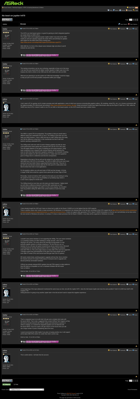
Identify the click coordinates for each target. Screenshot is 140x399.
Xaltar (6, 29)
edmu (5, 99)
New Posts (132, 7)
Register (130, 10)
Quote (130, 28)
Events (122, 10)
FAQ (111, 10)
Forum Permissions (133, 389)
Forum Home (7, 7)
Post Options (112, 28)
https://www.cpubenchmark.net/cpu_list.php (63, 105)
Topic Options (132, 24)
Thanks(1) (121, 28)
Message (23, 24)
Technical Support (17, 7)
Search (117, 10)
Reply (135, 28)
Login (136, 10)
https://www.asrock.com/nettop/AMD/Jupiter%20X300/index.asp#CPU (41, 42)
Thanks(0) (121, 99)
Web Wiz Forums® (71, 393)
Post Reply (7, 20)
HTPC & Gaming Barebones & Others (33, 7)
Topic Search (122, 24)
